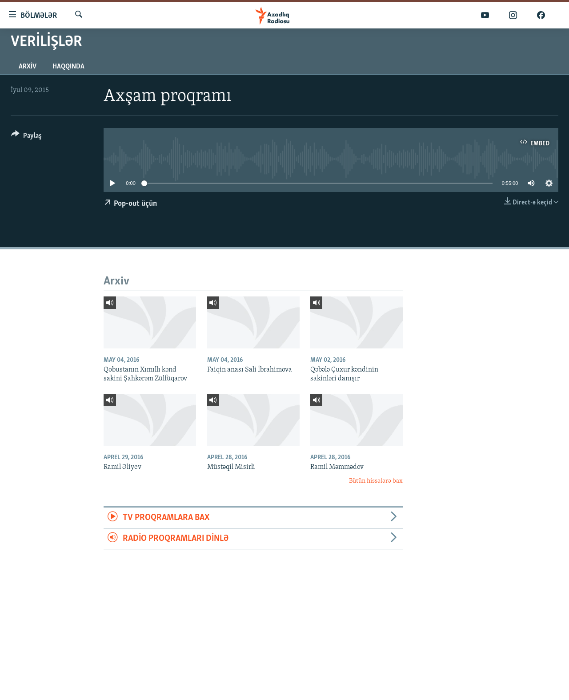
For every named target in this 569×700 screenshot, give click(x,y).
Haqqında (68, 66)
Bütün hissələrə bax (376, 481)
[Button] (26, 137)
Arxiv (27, 66)
